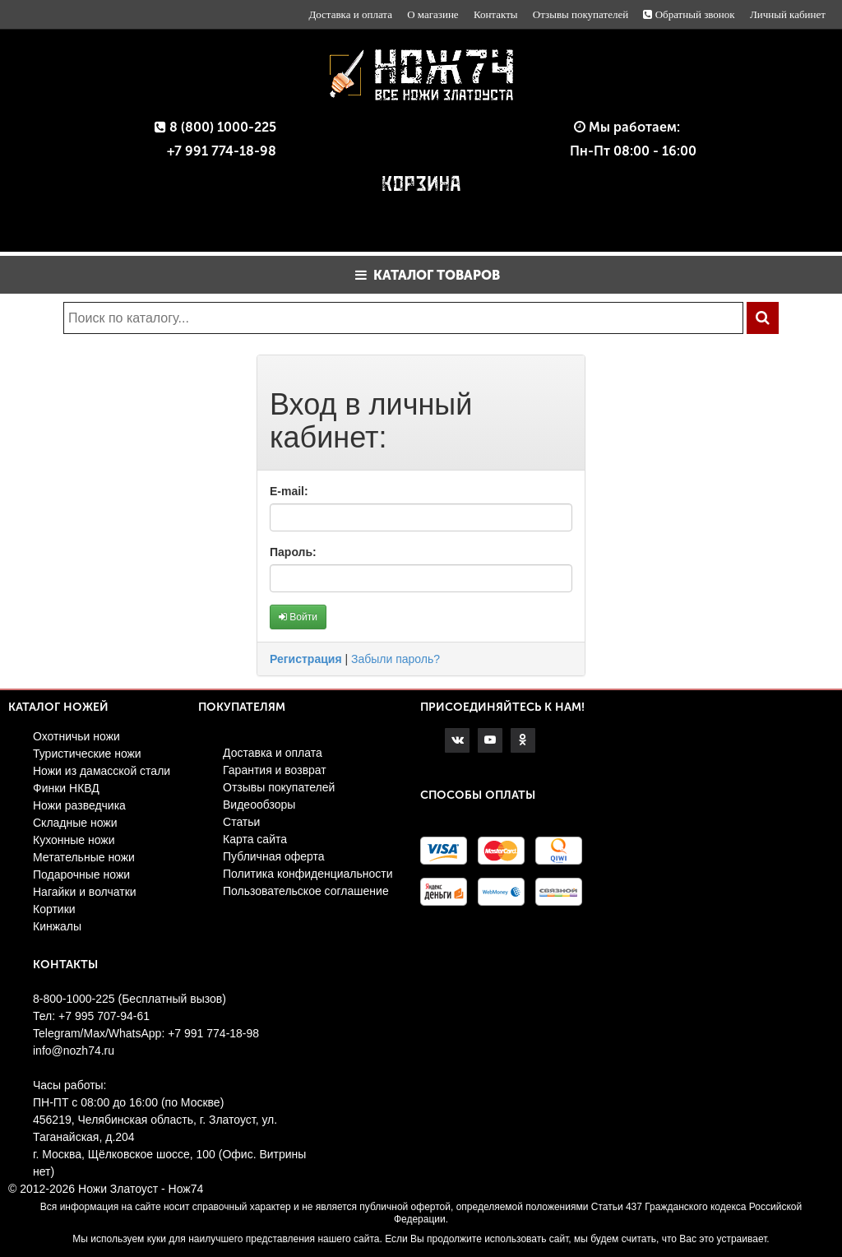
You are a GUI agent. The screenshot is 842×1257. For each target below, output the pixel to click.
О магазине (432, 14)
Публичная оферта (274, 856)
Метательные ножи (84, 857)
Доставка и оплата (350, 14)
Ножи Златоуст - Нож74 (140, 1188)
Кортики (54, 909)
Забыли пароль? (395, 659)
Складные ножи (75, 822)
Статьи (241, 821)
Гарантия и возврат (274, 770)
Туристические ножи (87, 753)
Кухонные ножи (74, 840)
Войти (298, 617)
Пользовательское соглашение (306, 891)
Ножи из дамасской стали (101, 770)
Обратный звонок (688, 14)
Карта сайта (255, 839)
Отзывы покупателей (580, 14)
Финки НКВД (66, 788)
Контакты (496, 14)
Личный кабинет (788, 14)
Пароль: (293, 552)
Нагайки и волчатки (84, 891)
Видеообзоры (259, 804)
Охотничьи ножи (76, 736)
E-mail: (289, 491)
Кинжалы (57, 926)
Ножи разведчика (79, 805)
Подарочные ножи (81, 874)
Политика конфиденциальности (308, 873)
